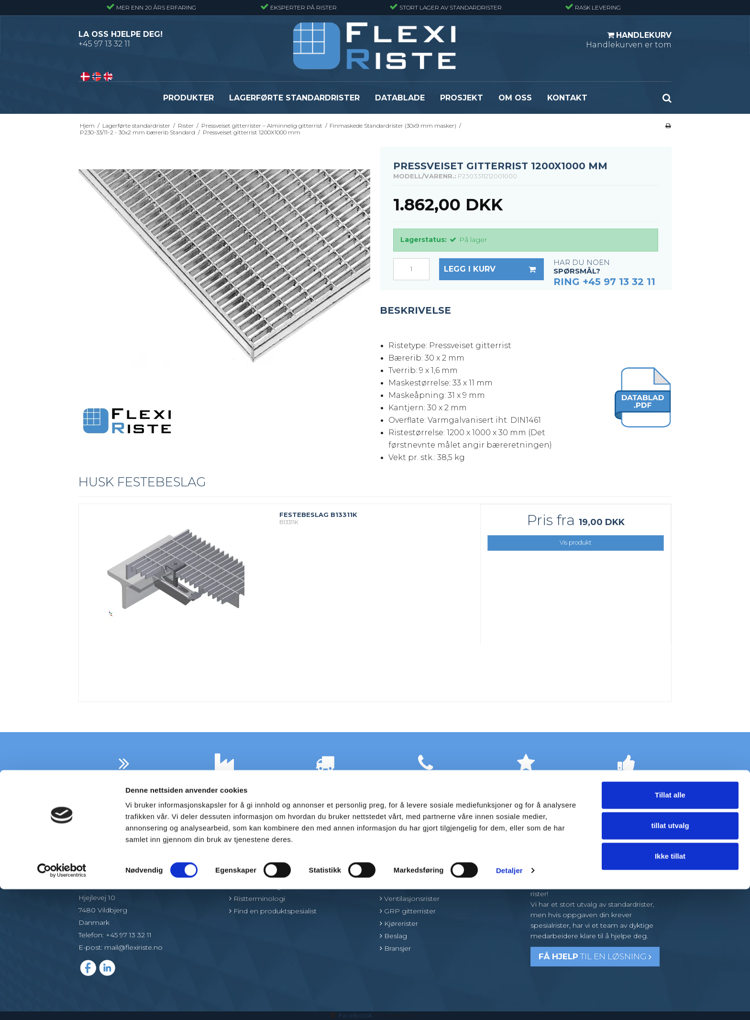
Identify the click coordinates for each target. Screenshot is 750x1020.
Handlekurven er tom (629, 39)
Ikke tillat (670, 987)
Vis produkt (576, 542)
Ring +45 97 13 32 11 (604, 281)
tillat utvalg (670, 956)
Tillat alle (670, 925)
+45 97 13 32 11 (104, 43)
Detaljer (509, 1001)
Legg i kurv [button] (494, 269)
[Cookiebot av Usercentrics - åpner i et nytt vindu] (62, 1001)
